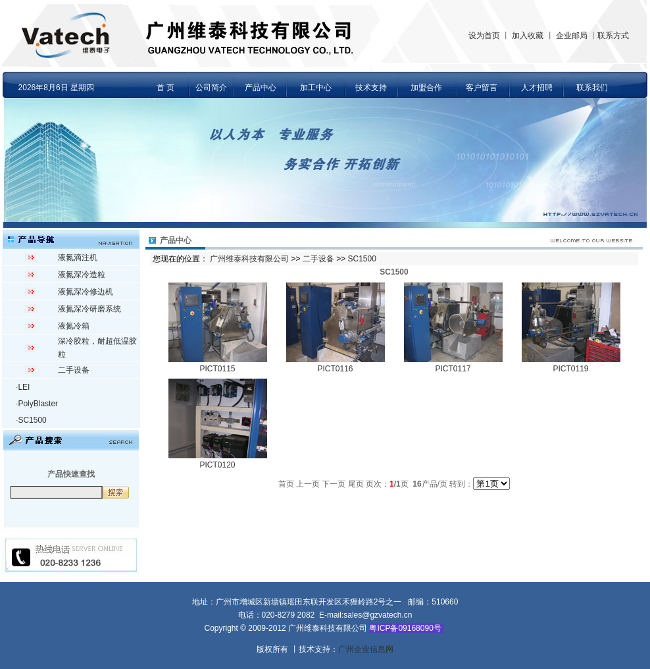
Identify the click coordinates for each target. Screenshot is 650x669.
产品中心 (260, 87)
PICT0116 (335, 368)
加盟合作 (426, 87)
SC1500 (32, 420)
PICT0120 (217, 464)
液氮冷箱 (73, 326)
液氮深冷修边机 (85, 291)
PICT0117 (452, 368)
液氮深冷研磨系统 (89, 308)
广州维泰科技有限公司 (249, 258)
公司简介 (211, 87)
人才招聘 (537, 87)
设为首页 (484, 35)
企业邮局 (572, 35)
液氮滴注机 (77, 257)
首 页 (165, 87)
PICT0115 (217, 368)
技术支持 (371, 87)
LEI (24, 387)
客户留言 (481, 87)
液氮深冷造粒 (81, 274)
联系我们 (592, 87)
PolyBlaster (38, 403)
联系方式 (613, 35)
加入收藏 (527, 35)
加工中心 (316, 87)
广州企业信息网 (365, 649)
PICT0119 (570, 368)
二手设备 (73, 370)
